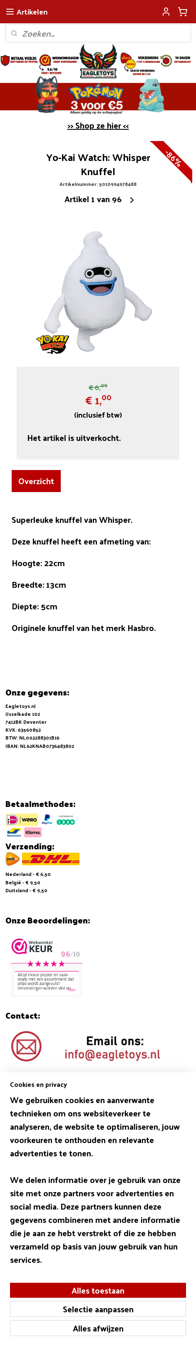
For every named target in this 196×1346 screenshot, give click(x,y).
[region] (98, 1183)
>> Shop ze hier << (98, 125)
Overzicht (36, 481)
